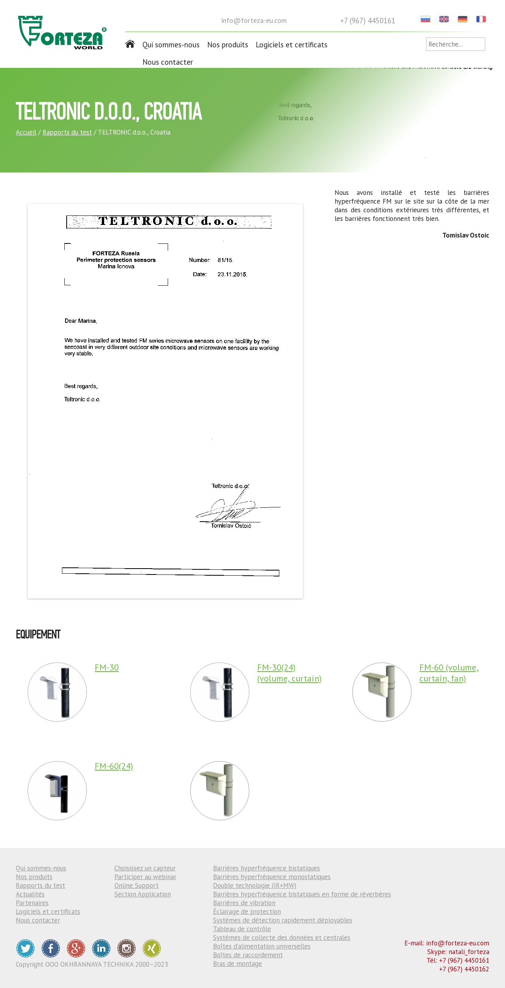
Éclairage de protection (247, 911)
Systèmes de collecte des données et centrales (281, 937)
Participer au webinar (145, 876)
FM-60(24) (114, 765)
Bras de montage (237, 963)
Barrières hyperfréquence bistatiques (266, 868)
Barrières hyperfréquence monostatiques (272, 876)
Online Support (136, 885)
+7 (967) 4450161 (367, 20)
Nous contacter (167, 62)
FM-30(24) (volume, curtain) (289, 673)
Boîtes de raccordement (248, 955)
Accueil (26, 132)
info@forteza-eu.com (254, 20)
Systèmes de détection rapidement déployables (282, 920)
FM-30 (107, 667)
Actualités (30, 894)
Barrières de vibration (244, 902)
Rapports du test (67, 132)
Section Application (142, 894)
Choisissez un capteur (145, 868)
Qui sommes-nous (171, 44)
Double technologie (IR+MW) (254, 885)
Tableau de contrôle (242, 928)
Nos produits (227, 44)
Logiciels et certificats (291, 44)
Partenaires (32, 902)
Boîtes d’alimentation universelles (261, 946)
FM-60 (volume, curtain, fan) (449, 673)
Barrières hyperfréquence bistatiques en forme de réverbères (302, 894)
